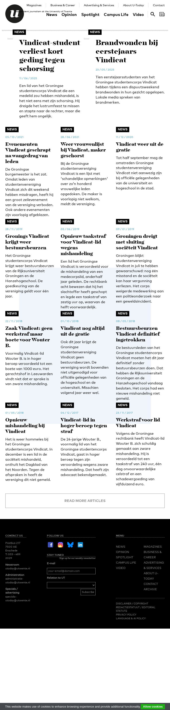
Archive (150, 663)
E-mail (51, 637)
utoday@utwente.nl (17, 642)
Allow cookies (153, 706)
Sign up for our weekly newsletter (77, 632)
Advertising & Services (99, 5)
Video (138, 14)
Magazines (34, 5)
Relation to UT (56, 652)
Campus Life (116, 14)
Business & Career (62, 5)
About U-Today (133, 5)
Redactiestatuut (128, 681)
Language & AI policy (131, 692)
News (51, 14)
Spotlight (90, 14)
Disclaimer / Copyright (132, 677)
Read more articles (85, 575)
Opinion (69, 14)
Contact (159, 5)
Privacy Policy (126, 688)
